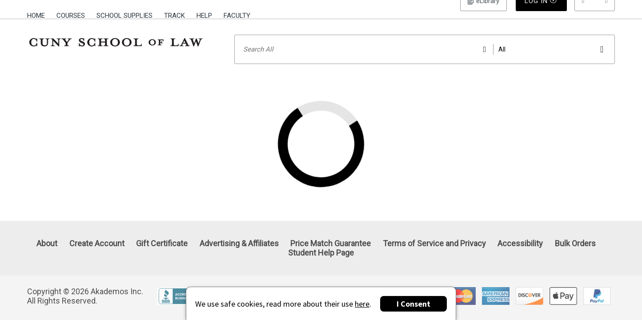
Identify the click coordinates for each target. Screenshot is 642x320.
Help (204, 16)
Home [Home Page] (36, 16)
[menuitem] (39, 15)
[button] (594, 15)
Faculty (237, 16)
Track (174, 16)
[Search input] (424, 61)
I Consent (413, 304)
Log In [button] (483, 15)
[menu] (594, 15)
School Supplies (124, 16)
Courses (70, 16)
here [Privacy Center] (362, 304)
